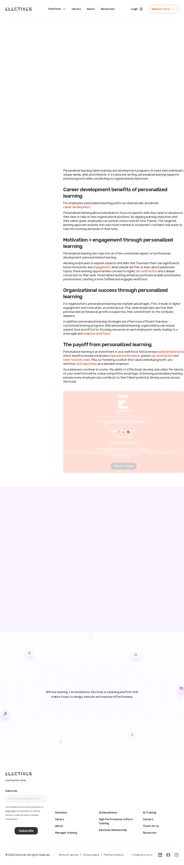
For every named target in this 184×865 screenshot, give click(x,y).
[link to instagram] (176, 855)
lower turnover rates (76, 360)
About (59, 826)
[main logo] (18, 773)
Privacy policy (91, 854)
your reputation (86, 364)
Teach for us (151, 826)
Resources (150, 832)
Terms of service (68, 854)
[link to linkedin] (160, 855)
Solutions (61, 812)
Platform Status (113, 854)
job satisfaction (146, 271)
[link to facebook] (168, 855)
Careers (148, 819)
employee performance (124, 356)
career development (76, 207)
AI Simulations (108, 812)
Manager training (66, 832)
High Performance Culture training (116, 821)
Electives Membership (113, 830)
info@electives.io (142, 854)
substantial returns (170, 352)
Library (59, 819)
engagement (101, 267)
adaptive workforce (96, 333)
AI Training (149, 812)
